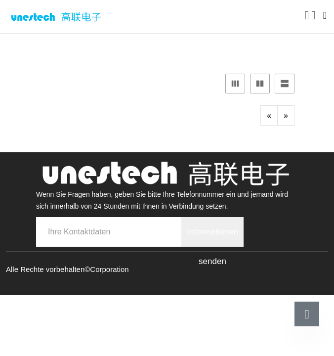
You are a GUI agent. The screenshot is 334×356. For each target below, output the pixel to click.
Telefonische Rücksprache (84, 340)
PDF (180, 47)
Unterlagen (141, 47)
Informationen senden (212, 237)
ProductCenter (83, 47)
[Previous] (269, 115)
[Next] (285, 115)
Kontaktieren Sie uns (251, 340)
